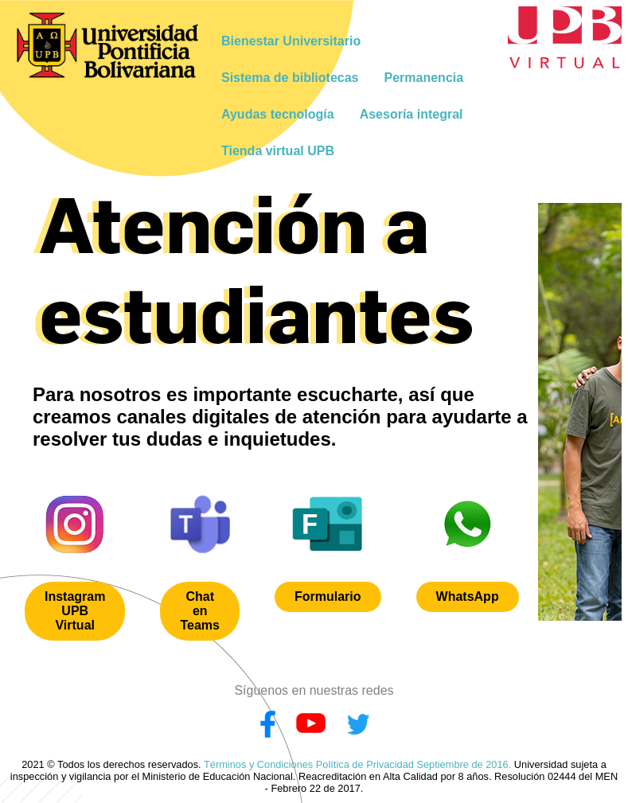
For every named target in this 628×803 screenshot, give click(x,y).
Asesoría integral (411, 114)
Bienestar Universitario (291, 41)
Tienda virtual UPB (277, 151)
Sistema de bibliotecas (290, 77)
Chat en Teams (200, 611)
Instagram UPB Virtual (75, 611)
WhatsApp (467, 596)
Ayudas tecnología (277, 114)
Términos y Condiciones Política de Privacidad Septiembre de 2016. (357, 764)
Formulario (327, 596)
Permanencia (424, 77)
